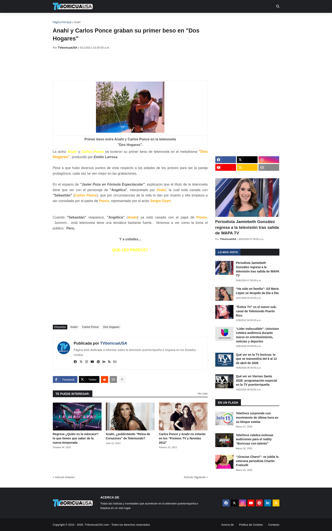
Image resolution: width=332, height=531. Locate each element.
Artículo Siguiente (195, 477)
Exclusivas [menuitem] (188, 19)
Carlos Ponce (90, 327)
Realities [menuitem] (121, 19)
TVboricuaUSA (113, 343)
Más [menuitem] (224, 19)
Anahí (77, 22)
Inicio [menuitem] (60, 19)
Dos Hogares (111, 327)
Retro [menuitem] (209, 19)
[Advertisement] (130, 64)
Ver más (203, 393)
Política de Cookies (251, 524)
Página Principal (62, 22)
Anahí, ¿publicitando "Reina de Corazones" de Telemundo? (128, 436)
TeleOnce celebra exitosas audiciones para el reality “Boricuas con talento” (254, 439)
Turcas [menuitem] (142, 19)
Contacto (273, 524)
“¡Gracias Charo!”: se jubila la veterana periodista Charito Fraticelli (257, 461)
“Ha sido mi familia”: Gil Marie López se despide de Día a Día (257, 291)
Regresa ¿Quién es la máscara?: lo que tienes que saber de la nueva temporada (76, 438)
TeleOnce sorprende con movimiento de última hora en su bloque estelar (257, 417)
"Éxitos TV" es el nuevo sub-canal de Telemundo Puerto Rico (256, 311)
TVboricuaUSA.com (96, 524)
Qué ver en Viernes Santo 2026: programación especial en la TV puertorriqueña (256, 380)
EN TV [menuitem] (99, 19)
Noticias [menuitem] (78, 19)
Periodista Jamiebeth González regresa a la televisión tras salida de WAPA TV (247, 227)
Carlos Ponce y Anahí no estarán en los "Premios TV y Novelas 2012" (182, 438)
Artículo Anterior (65, 477)
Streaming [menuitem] (163, 19)
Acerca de (227, 524)
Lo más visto (228, 252)
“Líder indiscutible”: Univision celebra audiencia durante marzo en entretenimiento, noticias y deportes (257, 335)
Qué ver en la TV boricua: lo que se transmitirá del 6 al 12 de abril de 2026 (256, 359)
